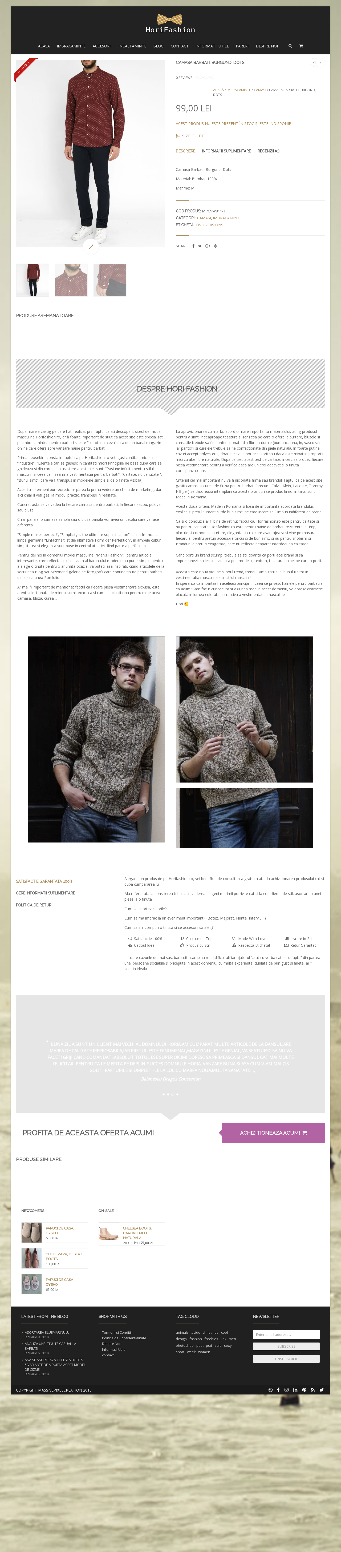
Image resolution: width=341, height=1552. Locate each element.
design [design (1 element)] (181, 1503)
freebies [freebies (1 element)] (211, 1503)
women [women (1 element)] (204, 1516)
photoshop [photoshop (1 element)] (185, 1509)
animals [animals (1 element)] (182, 1496)
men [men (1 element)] (232, 1503)
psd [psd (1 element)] (209, 1509)
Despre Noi (267, 46)
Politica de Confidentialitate (124, 1502)
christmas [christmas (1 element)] (210, 1496)
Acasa (44, 46)
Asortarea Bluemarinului (47, 1496)
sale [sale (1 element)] (218, 1509)
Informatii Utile (212, 46)
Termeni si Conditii (117, 1496)
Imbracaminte (71, 46)
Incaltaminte (132, 46)
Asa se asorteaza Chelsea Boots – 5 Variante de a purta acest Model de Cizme (55, 1529)
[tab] (67, 977)
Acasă (218, 89)
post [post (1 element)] (200, 1509)
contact (108, 1519)
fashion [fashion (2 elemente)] (195, 1503)
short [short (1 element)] (180, 1516)
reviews (184, 77)
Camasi (260, 89)
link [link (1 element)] (223, 1503)
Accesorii (102, 46)
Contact (180, 46)
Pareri (242, 46)
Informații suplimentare (226, 151)
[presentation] (67, 976)
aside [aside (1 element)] (195, 1496)
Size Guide (190, 136)
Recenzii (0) (268, 151)
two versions (209, 224)
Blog (158, 46)
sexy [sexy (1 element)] (228, 1509)
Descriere (185, 151)
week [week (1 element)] (191, 1516)
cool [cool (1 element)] (224, 1496)
